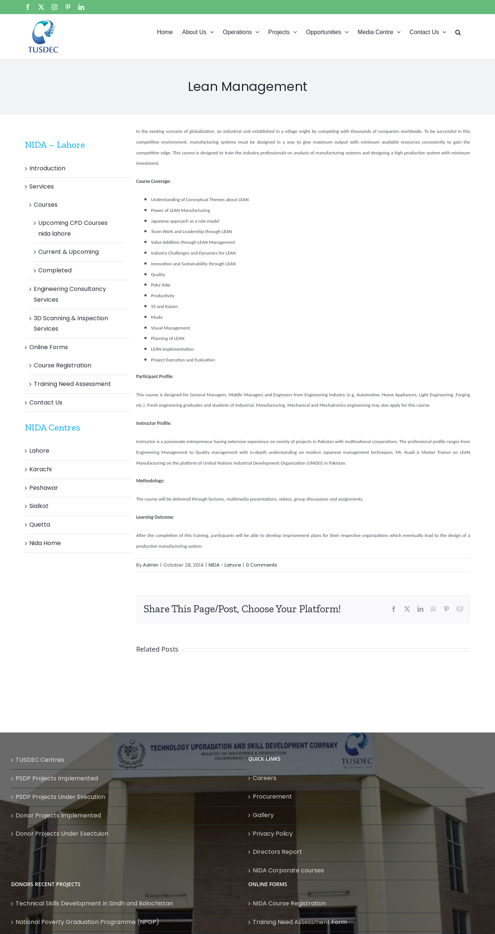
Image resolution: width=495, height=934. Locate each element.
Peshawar (43, 488)
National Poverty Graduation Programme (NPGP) (87, 922)
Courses (46, 204)
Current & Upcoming (68, 252)
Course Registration (62, 365)
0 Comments (261, 564)
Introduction (47, 168)
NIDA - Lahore (225, 564)
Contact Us (45, 402)
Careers (264, 778)
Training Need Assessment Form (300, 922)
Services (41, 186)
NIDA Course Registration (289, 903)
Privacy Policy (273, 833)
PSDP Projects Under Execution (60, 797)
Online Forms (48, 347)
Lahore (39, 450)
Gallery (263, 815)
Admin (150, 564)
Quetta (39, 524)
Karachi (40, 469)
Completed (55, 270)
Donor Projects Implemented (58, 815)
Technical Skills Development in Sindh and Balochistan (94, 903)
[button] (458, 31)
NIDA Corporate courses (288, 870)
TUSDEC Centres (40, 760)
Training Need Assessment (72, 384)
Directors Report (277, 852)
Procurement (272, 796)
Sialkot (39, 506)
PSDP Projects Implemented (57, 778)
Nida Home (45, 543)
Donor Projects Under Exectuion (62, 833)
